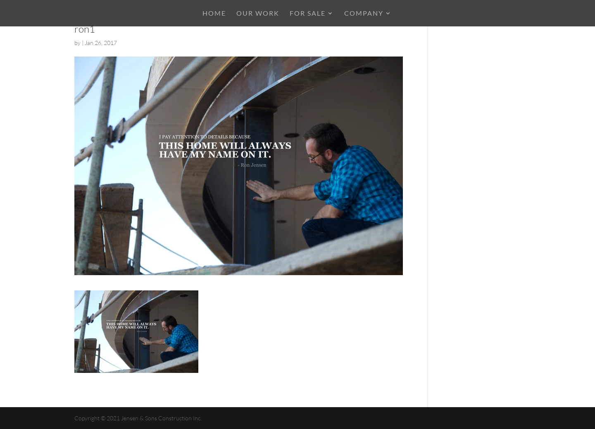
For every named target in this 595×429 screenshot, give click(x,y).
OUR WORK (257, 13)
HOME (214, 13)
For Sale (308, 13)
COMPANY (363, 13)
